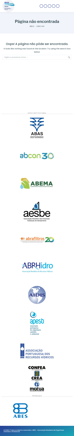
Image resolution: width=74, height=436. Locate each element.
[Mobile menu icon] (67, 6)
